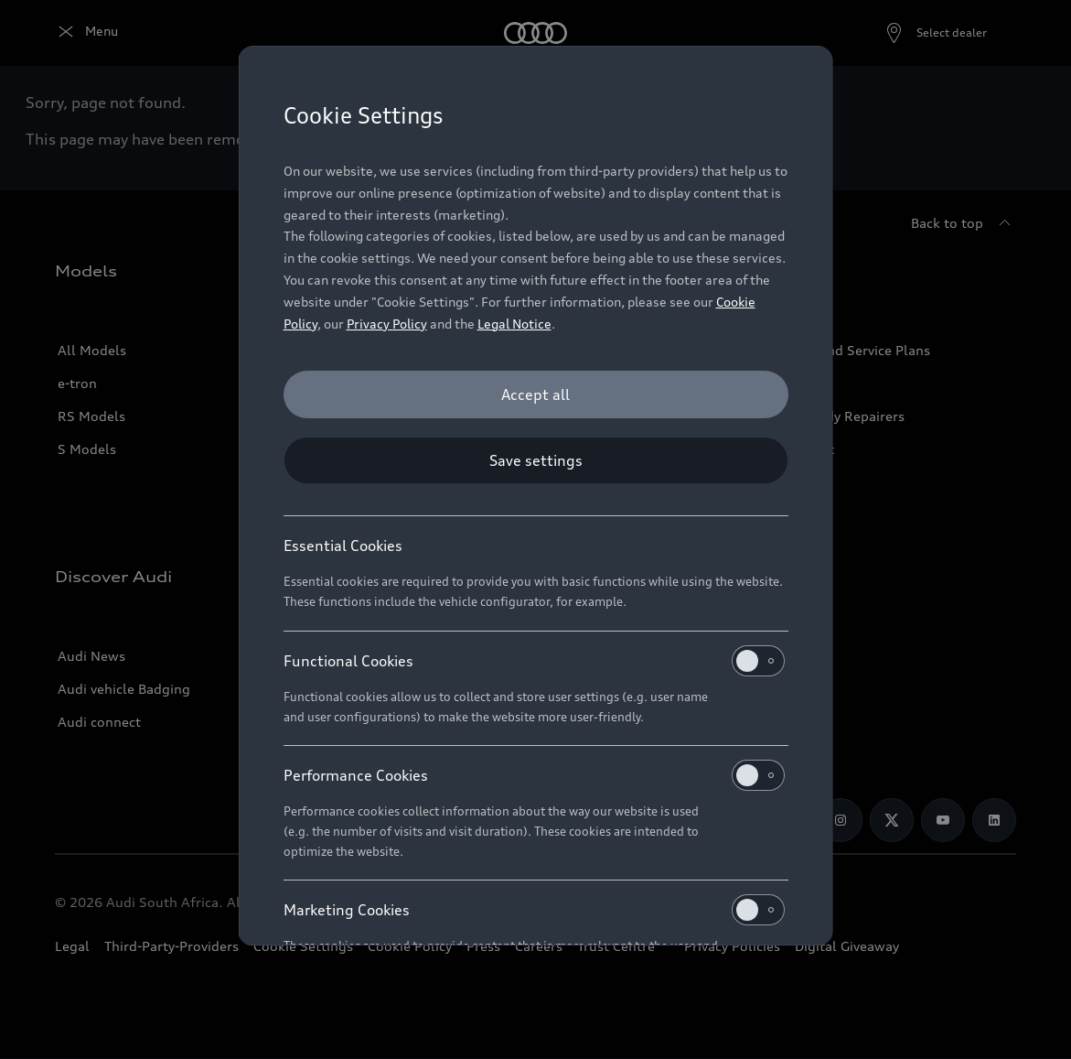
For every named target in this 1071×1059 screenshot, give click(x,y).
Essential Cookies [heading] (343, 545)
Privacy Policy (387, 323)
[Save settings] (536, 460)
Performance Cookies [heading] (534, 775)
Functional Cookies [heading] (534, 661)
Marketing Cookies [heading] (534, 910)
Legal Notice (514, 323)
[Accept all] (536, 394)
